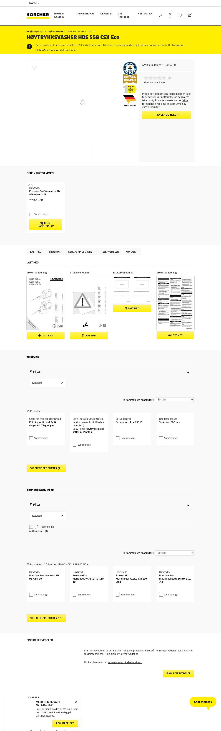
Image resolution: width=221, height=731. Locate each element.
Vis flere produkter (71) (46, 494)
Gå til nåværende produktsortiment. (56, 50)
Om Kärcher (123, 15)
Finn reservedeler (178, 699)
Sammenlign (41, 224)
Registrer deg (65, 723)
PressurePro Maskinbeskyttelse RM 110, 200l (131, 604)
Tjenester (106, 14)
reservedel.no (130, 679)
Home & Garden (59, 15)
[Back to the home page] (39, 15)
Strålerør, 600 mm (169, 448)
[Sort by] (174, 408)
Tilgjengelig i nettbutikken (41, 554)
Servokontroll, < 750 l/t (129, 448)
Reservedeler (110, 261)
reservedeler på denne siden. (125, 688)
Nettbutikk (145, 14)
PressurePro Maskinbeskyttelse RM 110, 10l (88, 604)
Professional (85, 14)
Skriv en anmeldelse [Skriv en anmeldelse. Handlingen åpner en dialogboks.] (154, 83)
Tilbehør (55, 261)
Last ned (35, 261)
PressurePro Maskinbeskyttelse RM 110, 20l (175, 604)
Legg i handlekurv (45, 234)
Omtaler (131, 261)
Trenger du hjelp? (166, 115)
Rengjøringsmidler (80, 261)
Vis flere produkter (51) (46, 644)
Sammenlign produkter (137, 409)
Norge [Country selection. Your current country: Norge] (34, 3)
